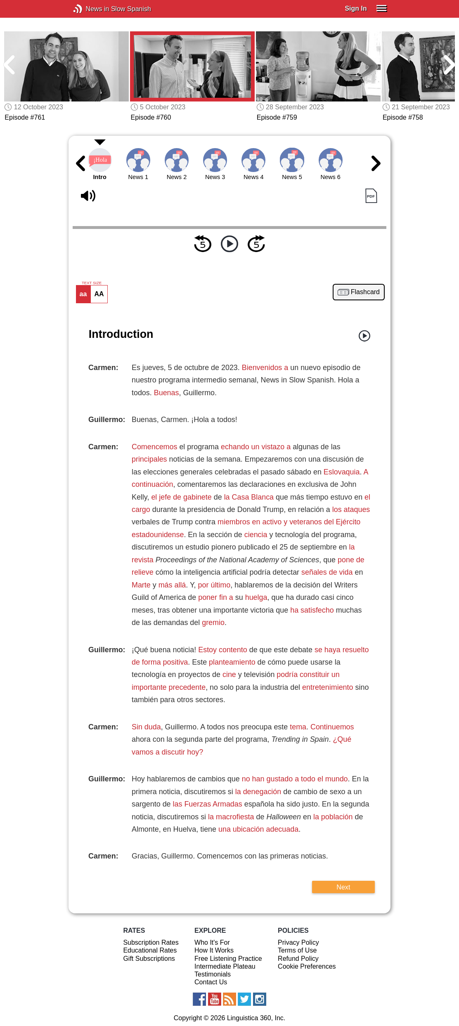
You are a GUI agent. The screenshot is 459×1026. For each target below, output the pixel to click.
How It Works (214, 950)
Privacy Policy (298, 942)
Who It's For (212, 942)
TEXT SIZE (92, 283)
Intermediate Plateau (225, 966)
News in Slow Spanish (90, 8)
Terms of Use (297, 950)
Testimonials (212, 974)
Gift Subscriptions (149, 958)
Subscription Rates (150, 942)
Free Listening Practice (228, 958)
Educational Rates (150, 950)
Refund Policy (298, 958)
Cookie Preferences (307, 966)
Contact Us (210, 982)
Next (343, 887)
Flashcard (365, 292)
